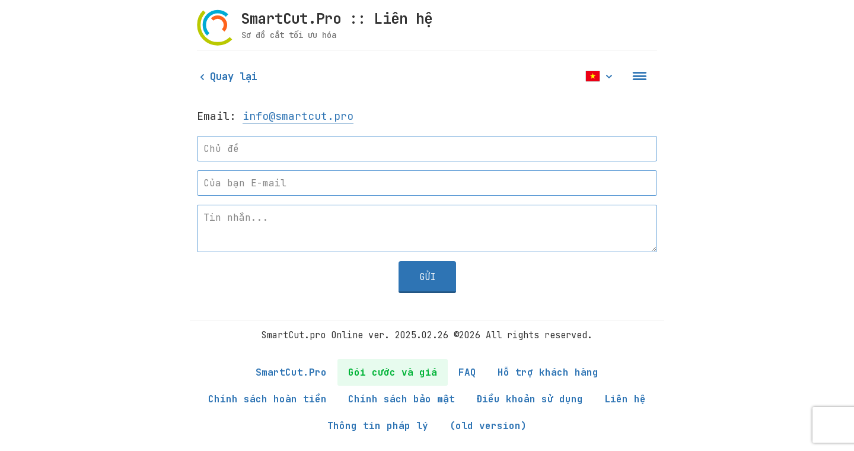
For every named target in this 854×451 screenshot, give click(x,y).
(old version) (488, 426)
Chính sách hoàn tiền (267, 399)
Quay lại (227, 76)
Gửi (427, 277)
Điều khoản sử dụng (529, 399)
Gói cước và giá (392, 372)
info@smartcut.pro (298, 116)
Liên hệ (625, 399)
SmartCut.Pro (291, 372)
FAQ (467, 372)
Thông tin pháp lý (377, 426)
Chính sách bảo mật (401, 399)
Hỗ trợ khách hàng (548, 372)
